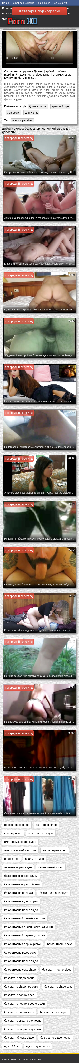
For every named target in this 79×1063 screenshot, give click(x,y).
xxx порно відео (46, 824)
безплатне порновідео (19, 1012)
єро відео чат (13, 833)
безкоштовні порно (50, 867)
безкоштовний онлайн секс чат (24, 918)
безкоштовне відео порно (21, 901)
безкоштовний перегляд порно (24, 935)
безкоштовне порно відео (21, 910)
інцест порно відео (22, 120)
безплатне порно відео (19, 995)
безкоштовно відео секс (20, 952)
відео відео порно (38, 1046)
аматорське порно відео (20, 841)
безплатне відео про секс (21, 986)
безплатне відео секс (58, 986)
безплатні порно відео (56, 969)
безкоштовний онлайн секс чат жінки (28, 927)
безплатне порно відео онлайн (24, 1003)
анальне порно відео (18, 867)
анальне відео (34, 858)
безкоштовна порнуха (53, 893)
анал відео (11, 858)
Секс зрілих (13, 112)
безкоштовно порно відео (21, 961)
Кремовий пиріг (60, 106)
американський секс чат (20, 850)
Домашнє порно (38, 106)
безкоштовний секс (59, 944)
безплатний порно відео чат (22, 1029)
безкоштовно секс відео (20, 969)
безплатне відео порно (19, 978)
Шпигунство (31, 112)
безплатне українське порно (22, 1020)
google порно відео (16, 824)
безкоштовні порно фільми (22, 884)
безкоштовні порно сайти (21, 875)
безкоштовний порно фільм (22, 944)
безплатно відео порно (55, 1037)
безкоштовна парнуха (18, 893)
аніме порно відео (55, 850)
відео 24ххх (12, 1046)
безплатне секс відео (54, 1012)
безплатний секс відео (19, 1037)
